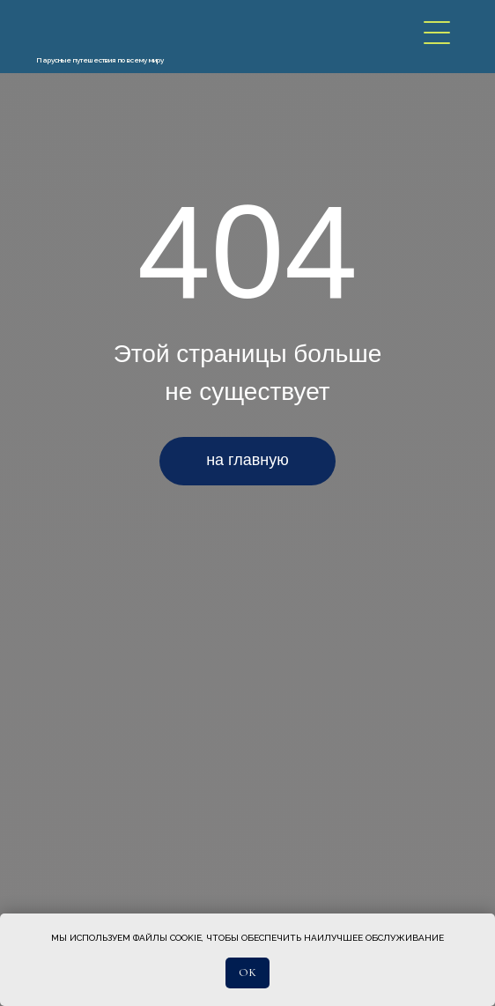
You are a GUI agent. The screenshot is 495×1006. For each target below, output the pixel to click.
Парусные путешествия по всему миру (100, 59)
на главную (247, 460)
